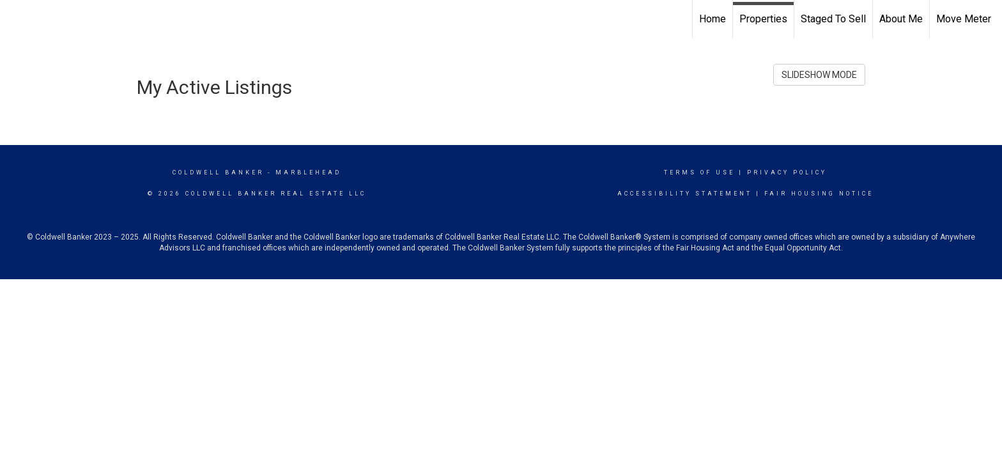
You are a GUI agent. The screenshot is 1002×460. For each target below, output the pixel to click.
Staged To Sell (833, 19)
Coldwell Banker (218, 172)
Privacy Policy (787, 172)
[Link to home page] (16, 19)
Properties (763, 19)
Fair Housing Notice (819, 193)
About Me (901, 19)
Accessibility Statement (684, 193)
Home (712, 19)
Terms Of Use (699, 172)
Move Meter (963, 19)
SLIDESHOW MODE (819, 75)
